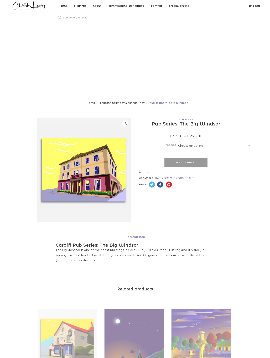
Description (136, 168)
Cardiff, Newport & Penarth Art (122, 34)
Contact (156, 6)
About (97, 6)
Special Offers (179, 6)
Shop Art (80, 6)
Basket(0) (255, 6)
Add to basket (186, 93)
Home (63, 6)
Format (171, 76)
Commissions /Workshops (126, 6)
